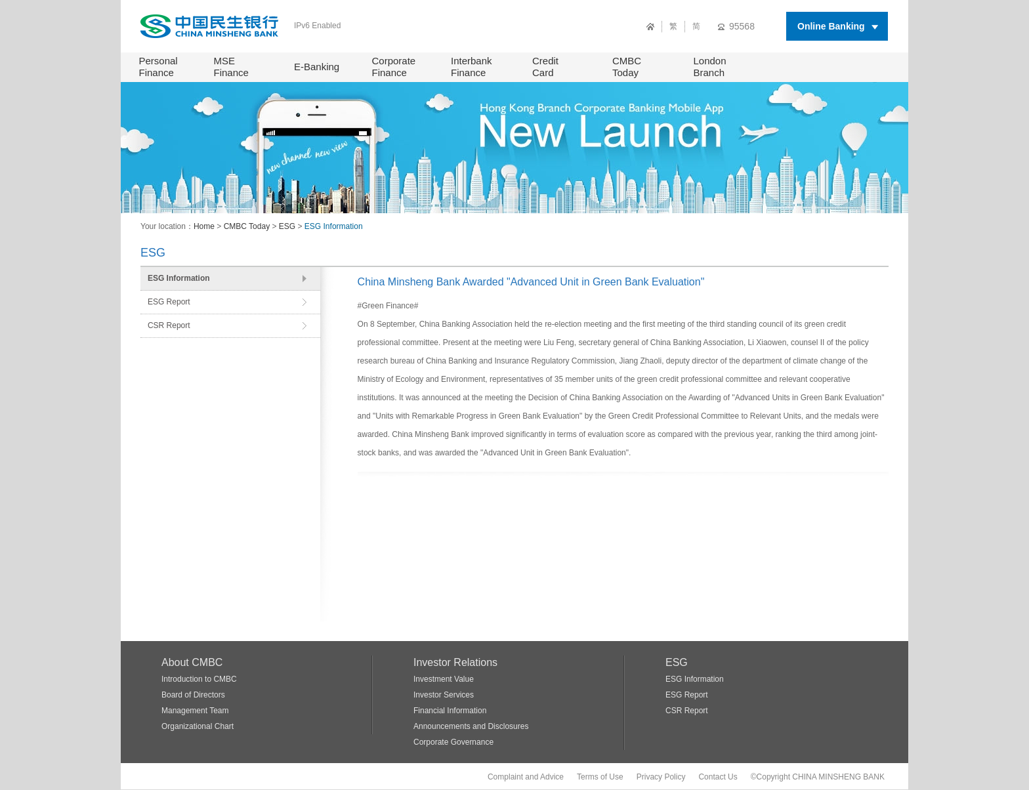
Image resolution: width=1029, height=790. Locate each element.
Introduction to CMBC (199, 679)
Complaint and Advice (526, 776)
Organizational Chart (197, 726)
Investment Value (443, 679)
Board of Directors (193, 694)
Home (204, 226)
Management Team (195, 710)
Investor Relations (455, 662)
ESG (287, 226)
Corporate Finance (394, 66)
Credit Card (545, 66)
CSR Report (169, 325)
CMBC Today (626, 66)
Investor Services (443, 694)
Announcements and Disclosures (470, 726)
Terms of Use (600, 776)
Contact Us (717, 776)
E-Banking (316, 66)
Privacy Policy (661, 776)
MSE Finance (231, 66)
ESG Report (169, 301)
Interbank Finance (471, 66)
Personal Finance (158, 66)
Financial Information (449, 710)
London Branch (710, 66)
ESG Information (333, 226)
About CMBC (191, 662)
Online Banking (831, 26)
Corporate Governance (453, 742)
